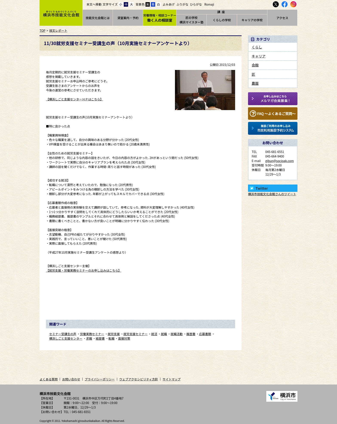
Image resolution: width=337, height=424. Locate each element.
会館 (255, 65)
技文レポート (58, 30)
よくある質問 (49, 379)
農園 (255, 83)
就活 (154, 334)
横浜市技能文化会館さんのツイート (272, 194)
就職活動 (177, 334)
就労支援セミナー (135, 334)
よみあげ (168, 4)
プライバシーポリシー (100, 379)
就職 (164, 334)
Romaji (209, 4)
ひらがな (196, 4)
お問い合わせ (71, 379)
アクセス (282, 18)
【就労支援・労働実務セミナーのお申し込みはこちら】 (83, 270)
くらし (257, 47)
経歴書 (100, 338)
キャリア (258, 56)
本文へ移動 (94, 4)
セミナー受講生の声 (62, 334)
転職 (111, 338)
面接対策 (124, 338)
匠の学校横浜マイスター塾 (191, 19)
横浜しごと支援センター (65, 338)
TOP (42, 30)
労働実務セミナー (92, 334)
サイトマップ (171, 379)
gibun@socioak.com (279, 161)
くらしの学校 (222, 20)
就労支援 (114, 334)
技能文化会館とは (98, 18)
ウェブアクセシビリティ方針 (138, 379)
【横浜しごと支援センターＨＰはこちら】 (74, 99)
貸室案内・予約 (127, 18)
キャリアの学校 (252, 20)
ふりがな (182, 4)
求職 (89, 338)
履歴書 (190, 334)
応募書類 (205, 334)
